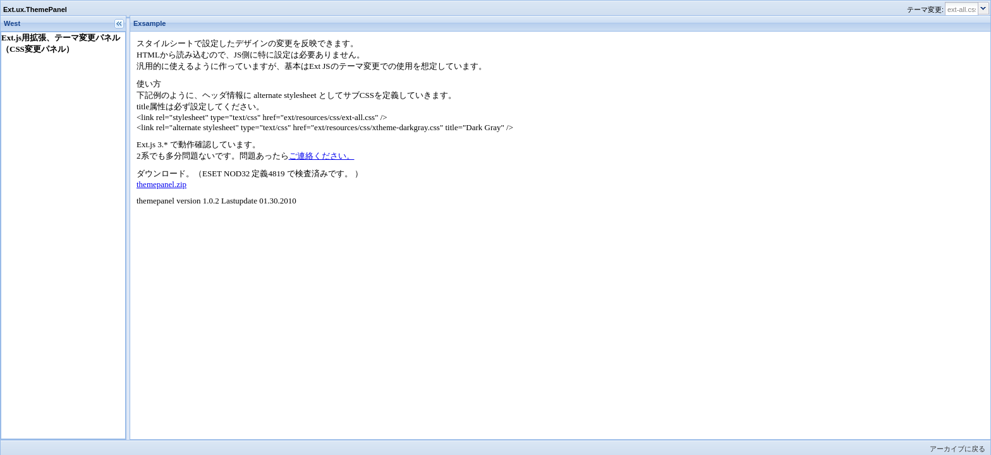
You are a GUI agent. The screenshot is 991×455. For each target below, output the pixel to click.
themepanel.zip (161, 184)
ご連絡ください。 (322, 156)
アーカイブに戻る (957, 448)
